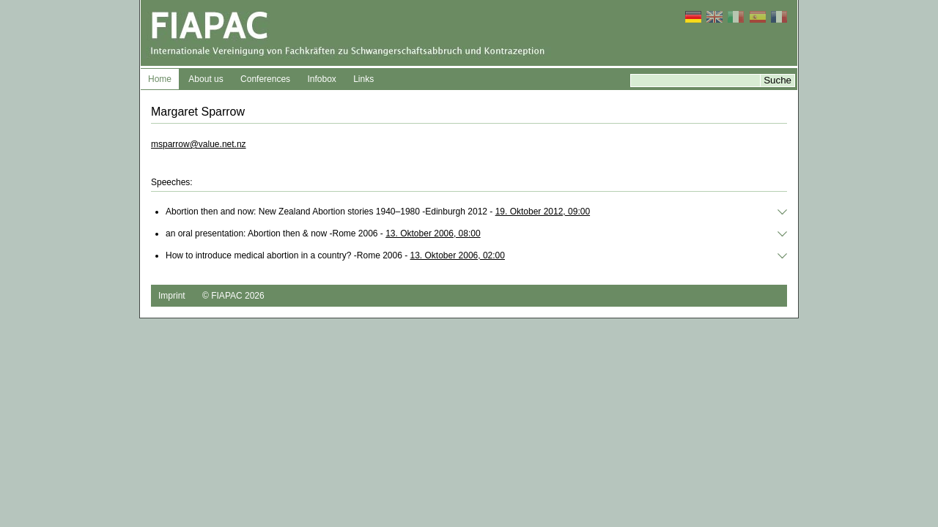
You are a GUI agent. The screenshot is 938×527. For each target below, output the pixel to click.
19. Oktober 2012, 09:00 (542, 211)
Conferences (265, 79)
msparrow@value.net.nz (198, 144)
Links (363, 79)
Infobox (321, 79)
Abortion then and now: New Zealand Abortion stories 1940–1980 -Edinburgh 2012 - (378, 211)
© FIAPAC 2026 (233, 296)
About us (205, 79)
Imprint (171, 296)
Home (159, 79)
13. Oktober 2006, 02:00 (457, 255)
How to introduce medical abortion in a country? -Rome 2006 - (335, 255)
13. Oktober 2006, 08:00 (432, 233)
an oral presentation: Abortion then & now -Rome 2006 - (323, 233)
